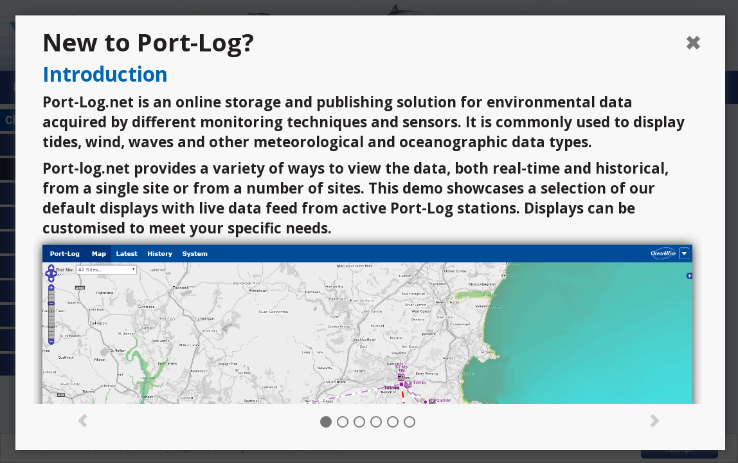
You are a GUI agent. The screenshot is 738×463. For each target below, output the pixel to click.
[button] (83, 419)
